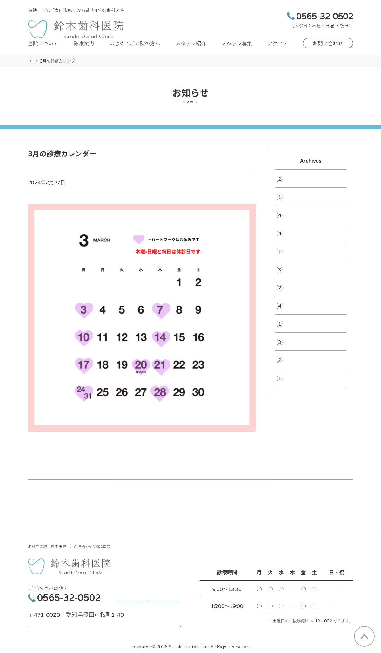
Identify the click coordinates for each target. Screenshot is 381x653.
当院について (43, 51)
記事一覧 (190, 493)
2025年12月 (289, 205)
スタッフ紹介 (191, 51)
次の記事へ (281, 493)
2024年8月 (288, 332)
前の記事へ (99, 493)
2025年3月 (288, 259)
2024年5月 (288, 386)
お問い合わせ (328, 51)
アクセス (277, 51)
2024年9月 (288, 313)
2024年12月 (289, 277)
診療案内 (84, 51)
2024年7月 (288, 350)
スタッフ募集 (237, 51)
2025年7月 (288, 241)
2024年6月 (288, 368)
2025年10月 (289, 223)
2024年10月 (289, 295)
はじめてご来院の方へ (135, 51)
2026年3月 (288, 187)
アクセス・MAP (104, 628)
